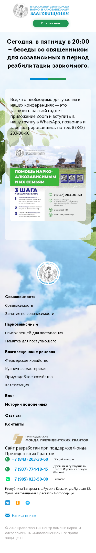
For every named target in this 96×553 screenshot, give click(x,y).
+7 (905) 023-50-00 (30, 479)
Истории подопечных (26, 405)
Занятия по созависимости (29, 313)
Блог (9, 396)
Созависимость (20, 297)
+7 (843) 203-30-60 (30, 459)
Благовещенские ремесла (30, 352)
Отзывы (13, 416)
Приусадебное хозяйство (29, 376)
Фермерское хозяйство (26, 360)
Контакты (14, 425)
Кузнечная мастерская (25, 368)
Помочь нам (50, 23)
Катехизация (17, 384)
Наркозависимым (21, 325)
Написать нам (24, 515)
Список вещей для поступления (34, 332)
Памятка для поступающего (31, 340)
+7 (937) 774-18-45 (30, 469)
